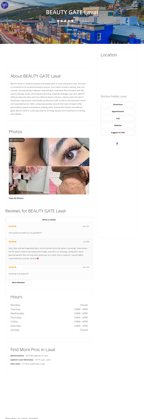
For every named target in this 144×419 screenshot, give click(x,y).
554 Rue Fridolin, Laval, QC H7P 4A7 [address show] (72, 33)
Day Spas (74, 25)
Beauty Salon (63, 25)
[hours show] (72, 29)
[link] (8, 5)
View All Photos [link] (16, 198)
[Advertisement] (49, 56)
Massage (82, 25)
